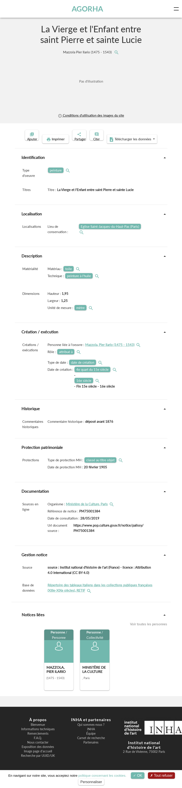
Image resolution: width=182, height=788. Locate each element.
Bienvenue (38, 731)
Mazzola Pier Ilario (88, 52)
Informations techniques (38, 736)
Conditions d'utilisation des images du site (91, 115)
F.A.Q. (38, 745)
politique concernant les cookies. (102, 775)
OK (137, 775)
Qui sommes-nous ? (90, 731)
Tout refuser (161, 775)
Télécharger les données (119, 146)
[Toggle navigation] (177, 9)
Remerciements (37, 740)
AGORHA (88, 8)
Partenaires (90, 749)
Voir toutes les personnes (148, 631)
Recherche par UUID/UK (38, 762)
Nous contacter (37, 749)
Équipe (91, 740)
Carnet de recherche (91, 745)
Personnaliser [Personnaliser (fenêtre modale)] (91, 782)
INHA (91, 736)
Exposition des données (38, 754)
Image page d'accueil (38, 758)
